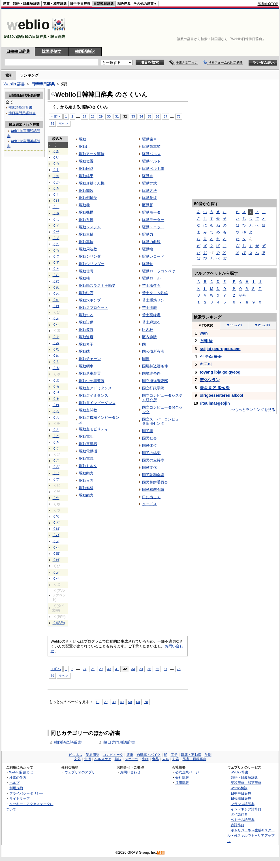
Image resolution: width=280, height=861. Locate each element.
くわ (56, 417)
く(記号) (59, 623)
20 (106, 702)
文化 (77, 759)
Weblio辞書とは (21, 772)
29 (100, 669)
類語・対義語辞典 (26, 3)
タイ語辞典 (239, 814)
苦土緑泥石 (151, 322)
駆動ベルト (151, 161)
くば (56, 529)
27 (84, 669)
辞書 (6, 3)
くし (56, 219)
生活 (87, 759)
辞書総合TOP (268, 4)
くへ (56, 324)
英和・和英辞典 (55, 3)
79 (52, 675)
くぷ (56, 572)
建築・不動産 (191, 754)
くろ (56, 411)
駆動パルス (151, 154)
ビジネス (75, 754)
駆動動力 (86, 473)
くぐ (56, 448)
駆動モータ (151, 212)
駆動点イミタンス (93, 395)
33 (133, 116)
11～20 (234, 325)
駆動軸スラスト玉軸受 (97, 285)
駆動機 (84, 205)
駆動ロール (151, 278)
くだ (56, 498)
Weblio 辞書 (14, 84)
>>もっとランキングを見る (252, 409)
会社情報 (182, 777)
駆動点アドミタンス (95, 388)
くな (56, 275)
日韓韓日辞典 (103, 3)
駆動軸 (84, 278)
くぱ (56, 560)
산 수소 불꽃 (211, 356)
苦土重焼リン (153, 300)
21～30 (262, 325)
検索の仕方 (17, 777)
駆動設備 (86, 322)
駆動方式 (149, 183)
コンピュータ (113, 754)
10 (97, 702)
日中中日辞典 (80, 3)
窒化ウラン (210, 380)
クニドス (149, 504)
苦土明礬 (149, 307)
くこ (56, 207)
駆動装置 (86, 330)
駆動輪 (147, 249)
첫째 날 (206, 341)
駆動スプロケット (93, 307)
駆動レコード (153, 256)
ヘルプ (14, 782)
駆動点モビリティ (93, 429)
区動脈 (147, 205)
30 (109, 116)
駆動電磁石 (88, 444)
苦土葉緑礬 (151, 315)
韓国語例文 (51, 51)
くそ (56, 238)
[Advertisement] (259, 28)
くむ (56, 349)
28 (93, 669)
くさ (56, 213)
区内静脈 (149, 337)
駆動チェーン (90, 359)
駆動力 (147, 234)
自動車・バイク (149, 754)
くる (56, 399)
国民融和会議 (153, 475)
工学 (174, 754)
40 (122, 702)
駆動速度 (86, 337)
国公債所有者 (153, 351)
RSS (160, 852)
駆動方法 (149, 190)
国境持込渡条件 (155, 366)
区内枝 (147, 330)
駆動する (86, 315)
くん (56, 430)
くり (56, 392)
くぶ (56, 541)
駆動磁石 (86, 293)
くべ (56, 547)
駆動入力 (86, 480)
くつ (56, 256)
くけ (56, 201)
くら (56, 386)
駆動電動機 (88, 451)
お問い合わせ (130, 772)
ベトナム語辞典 (243, 819)
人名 (165, 759)
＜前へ (56, 669)
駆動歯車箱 (151, 146)
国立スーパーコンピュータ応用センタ (162, 421)
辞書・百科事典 (194, 759)
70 (146, 702)
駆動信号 (86, 271)
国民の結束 (151, 453)
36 (157, 116)
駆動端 (84, 351)
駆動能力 (86, 495)
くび (56, 535)
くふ (56, 318)
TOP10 (205, 325)
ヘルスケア (102, 759)
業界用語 (92, 754)
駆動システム (90, 227)
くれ (56, 405)
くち (56, 250)
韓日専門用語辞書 (119, 742)
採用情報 (182, 782)
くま (56, 337)
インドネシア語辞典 (246, 809)
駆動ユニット (153, 227)
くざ (56, 467)
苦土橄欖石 (151, 285)
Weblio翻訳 (239, 788)
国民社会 (149, 438)
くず (56, 479)
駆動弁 (147, 176)
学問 (208, 754)
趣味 (118, 759)
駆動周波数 (88, 249)
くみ (56, 343)
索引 (9, 75)
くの (56, 300)
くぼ (56, 554)
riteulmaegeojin (215, 403)
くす (56, 225)
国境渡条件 (151, 373)
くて (56, 262)
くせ (56, 232)
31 (117, 116)
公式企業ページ (187, 772)
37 (165, 116)
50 (130, 702)
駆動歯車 (149, 139)
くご (56, 461)
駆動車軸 (86, 234)
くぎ (56, 442)
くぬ (56, 287)
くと (56, 269)
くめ (56, 355)
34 (141, 116)
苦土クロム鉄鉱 (155, 293)
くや (56, 368)
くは (56, 306)
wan (204, 333)
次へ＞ (64, 675)
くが (56, 436)
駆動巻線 (149, 198)
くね (56, 294)
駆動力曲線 (151, 242)
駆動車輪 (86, 242)
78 (179, 116)
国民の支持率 (153, 460)
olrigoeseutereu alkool (221, 395)
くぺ (56, 578)
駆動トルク (88, 466)
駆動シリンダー (91, 264)
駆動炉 (147, 264)
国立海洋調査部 (155, 381)
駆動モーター (153, 220)
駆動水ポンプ (90, 300)
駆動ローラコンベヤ (158, 271)
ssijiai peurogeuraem (220, 348)
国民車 (147, 431)
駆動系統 (86, 220)
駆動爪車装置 (90, 373)
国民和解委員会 (155, 482)
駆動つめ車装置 (91, 381)
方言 (175, 759)
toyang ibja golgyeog (220, 372)
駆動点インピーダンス (97, 403)
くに (56, 281)
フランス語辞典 (243, 804)
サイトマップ (19, 798)
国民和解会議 (153, 489)
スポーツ (131, 759)
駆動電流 (86, 458)
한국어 (206, 364)
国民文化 (149, 467)
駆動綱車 (86, 366)
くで (56, 516)
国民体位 (149, 445)
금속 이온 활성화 (215, 387)
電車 (130, 754)
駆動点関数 (88, 410)
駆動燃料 (86, 488)
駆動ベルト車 (153, 168)
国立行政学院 (153, 388)
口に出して (151, 497)
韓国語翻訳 (85, 51)
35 (149, 116)
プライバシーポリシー (26, 793)
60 (138, 702)
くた (56, 244)
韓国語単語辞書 (68, 742)
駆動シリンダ (90, 256)
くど (56, 522)
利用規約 (16, 788)
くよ (56, 380)
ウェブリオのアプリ (80, 772)
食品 (155, 759)
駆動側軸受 (88, 198)
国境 (145, 359)
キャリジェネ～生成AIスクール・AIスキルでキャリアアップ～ (251, 835)
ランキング (29, 75)
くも (56, 362)
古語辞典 (124, 3)
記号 (242, 295)
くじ (56, 473)
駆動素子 (86, 344)
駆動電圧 (86, 436)
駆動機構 (86, 212)
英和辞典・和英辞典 (246, 782)
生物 (145, 759)
